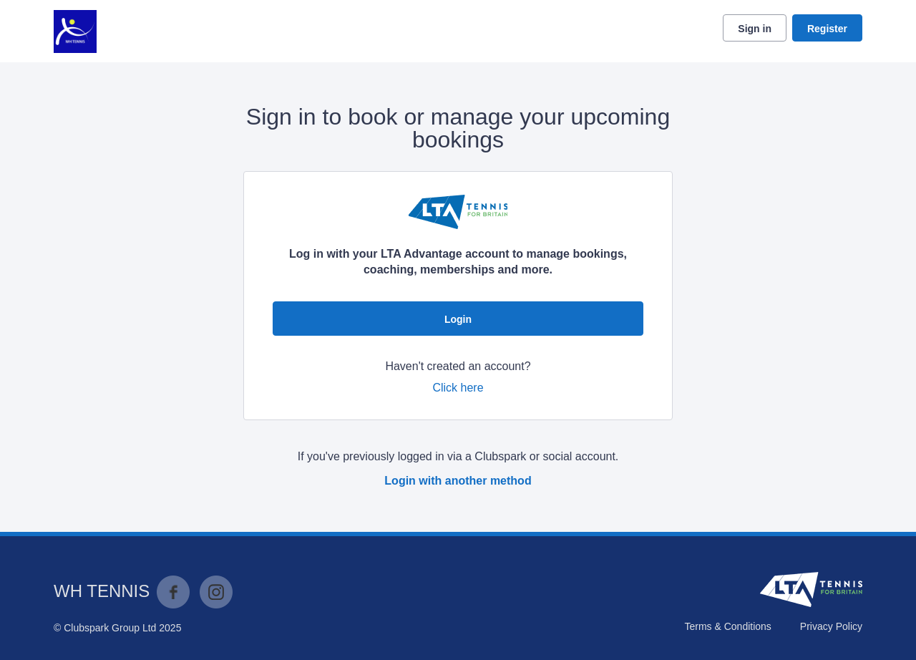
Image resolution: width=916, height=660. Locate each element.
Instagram (216, 592)
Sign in (754, 28)
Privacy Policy (831, 626)
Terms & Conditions (727, 626)
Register (827, 28)
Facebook (173, 592)
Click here (457, 388)
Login (458, 319)
